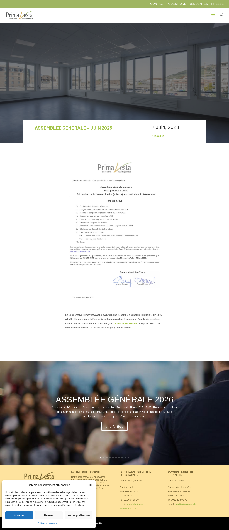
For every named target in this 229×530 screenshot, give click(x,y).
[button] (90, 485)
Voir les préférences (78, 515)
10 (128, 457)
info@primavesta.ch (185, 504)
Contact (157, 4)
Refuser (49, 515)
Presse (217, 4)
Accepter (19, 515)
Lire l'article (114, 426)
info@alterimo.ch (135, 504)
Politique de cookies (47, 523)
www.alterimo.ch (128, 508)
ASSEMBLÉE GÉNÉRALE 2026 (114, 399)
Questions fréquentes (188, 4)
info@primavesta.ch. (126, 323)
